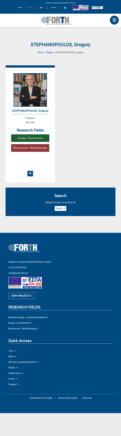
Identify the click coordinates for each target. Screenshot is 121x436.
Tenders (13, 384)
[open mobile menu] (114, 20)
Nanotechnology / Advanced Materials (28, 317)
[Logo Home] (60, 20)
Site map (87, 398)
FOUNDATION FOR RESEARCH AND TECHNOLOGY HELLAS (60, 3)
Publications (15, 373)
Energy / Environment (30, 138)
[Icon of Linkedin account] (65, 7)
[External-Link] (30, 173)
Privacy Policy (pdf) (68, 398)
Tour (11, 351)
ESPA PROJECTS (21, 296)
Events (12, 379)
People (49, 52)
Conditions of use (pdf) (41, 398)
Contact (53, 7)
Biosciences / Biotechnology (30, 147)
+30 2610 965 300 (17, 267)
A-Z (30, 7)
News (12, 357)
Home (40, 52)
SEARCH (20, 7)
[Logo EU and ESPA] (81, 7)
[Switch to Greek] (41, 8)
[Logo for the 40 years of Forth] (97, 7)
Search (60, 208)
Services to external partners (23, 362)
